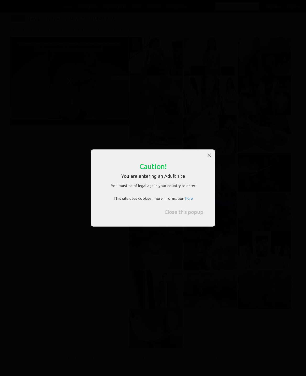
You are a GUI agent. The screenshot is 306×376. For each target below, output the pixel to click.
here (189, 198)
